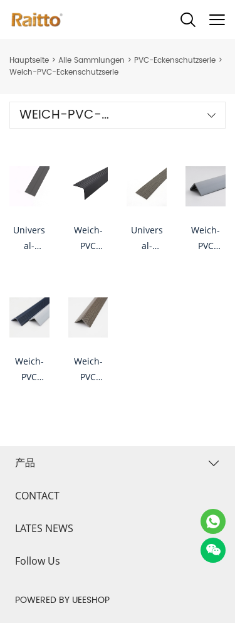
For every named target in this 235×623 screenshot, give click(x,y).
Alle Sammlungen (91, 61)
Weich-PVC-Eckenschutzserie (63, 72)
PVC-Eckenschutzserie (175, 61)
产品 (25, 462)
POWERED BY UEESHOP (62, 600)
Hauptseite (29, 61)
